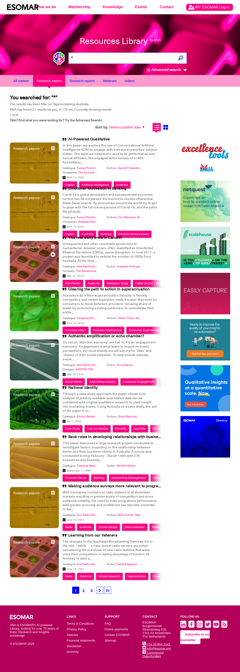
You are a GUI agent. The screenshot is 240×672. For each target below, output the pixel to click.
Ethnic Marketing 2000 (91, 416)
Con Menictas (127, 217)
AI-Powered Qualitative (89, 139)
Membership (79, 7)
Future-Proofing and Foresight (96, 168)
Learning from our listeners (92, 535)
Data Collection (134, 527)
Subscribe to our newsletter (195, 637)
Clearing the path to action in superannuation (109, 289)
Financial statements (81, 640)
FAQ (108, 623)
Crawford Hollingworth (131, 266)
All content (21, 81)
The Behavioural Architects (93, 271)
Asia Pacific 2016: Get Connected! (98, 365)
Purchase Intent (75, 330)
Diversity (73, 651)
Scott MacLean (127, 416)
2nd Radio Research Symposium (97, 515)
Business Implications (107, 330)
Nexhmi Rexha (126, 466)
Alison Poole (126, 318)
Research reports (82, 81)
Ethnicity (121, 429)
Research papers (49, 81)
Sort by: (101, 127)
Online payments (116, 629)
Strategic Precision (90, 222)
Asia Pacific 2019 (87, 266)
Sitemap (110, 640)
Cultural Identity (97, 429)
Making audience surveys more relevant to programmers (119, 486)
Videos (129, 81)
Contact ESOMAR (117, 635)
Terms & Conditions (80, 623)
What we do (45, 7)
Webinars (109, 81)
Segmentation (136, 576)
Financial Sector (75, 478)
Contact (167, 7)
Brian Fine (143, 217)
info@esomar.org (156, 648)
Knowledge (113, 7)
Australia (140, 429)
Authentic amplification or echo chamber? (106, 336)
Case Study (72, 429)
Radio (68, 527)
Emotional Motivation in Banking (97, 188)
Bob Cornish (126, 515)
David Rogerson (127, 564)
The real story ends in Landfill (95, 237)
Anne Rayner (125, 365)
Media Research (109, 576)
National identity (83, 387)
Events (141, 7)
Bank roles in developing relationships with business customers (125, 437)
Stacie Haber (143, 318)
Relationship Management (128, 478)
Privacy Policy (76, 629)
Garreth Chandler (129, 168)
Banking (99, 478)
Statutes (72, 635)
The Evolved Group (90, 172)
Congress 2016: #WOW (92, 318)
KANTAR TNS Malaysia (90, 369)
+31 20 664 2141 (156, 644)
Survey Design (107, 527)
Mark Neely (142, 515)
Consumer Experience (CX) (147, 330)
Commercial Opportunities (153, 654)
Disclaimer (74, 646)
